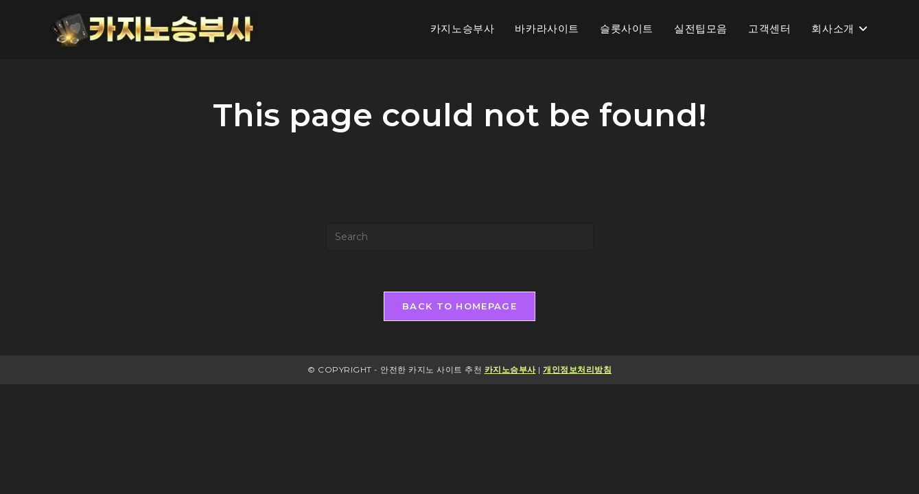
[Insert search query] (460, 236)
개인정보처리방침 (577, 369)
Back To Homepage (459, 306)
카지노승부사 (510, 369)
